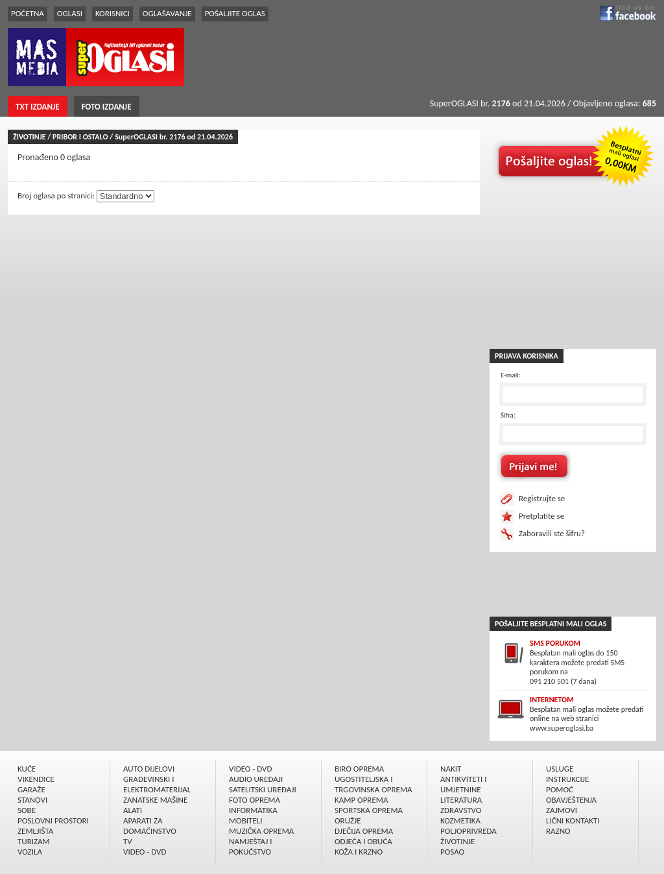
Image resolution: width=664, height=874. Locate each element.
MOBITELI (246, 820)
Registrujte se (542, 498)
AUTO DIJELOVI (148, 769)
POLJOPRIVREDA (468, 831)
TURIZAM (34, 841)
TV (127, 841)
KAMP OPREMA (361, 800)
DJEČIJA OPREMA (364, 831)
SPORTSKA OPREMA (369, 810)
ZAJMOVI (561, 810)
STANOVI (32, 800)
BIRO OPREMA (359, 769)
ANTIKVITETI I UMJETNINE (463, 784)
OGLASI (69, 13)
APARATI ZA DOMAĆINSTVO (149, 826)
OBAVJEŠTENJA (571, 800)
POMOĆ (559, 789)
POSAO (452, 851)
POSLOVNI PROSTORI (53, 820)
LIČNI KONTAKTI (573, 820)
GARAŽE (31, 789)
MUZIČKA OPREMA (261, 831)
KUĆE (27, 769)
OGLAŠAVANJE (167, 13)
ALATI (132, 810)
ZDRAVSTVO (460, 810)
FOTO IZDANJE (107, 107)
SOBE (27, 810)
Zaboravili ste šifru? (552, 533)
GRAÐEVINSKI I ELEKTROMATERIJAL (157, 784)
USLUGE (559, 769)
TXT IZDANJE (38, 107)
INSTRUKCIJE (567, 779)
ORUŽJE (348, 820)
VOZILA (30, 851)
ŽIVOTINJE (457, 841)
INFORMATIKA (253, 810)
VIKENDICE (36, 779)
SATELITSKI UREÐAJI (262, 789)
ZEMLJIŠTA (35, 831)
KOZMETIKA (460, 820)
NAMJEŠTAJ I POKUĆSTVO (250, 846)
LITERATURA (461, 800)
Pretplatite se (541, 516)
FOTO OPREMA (254, 800)
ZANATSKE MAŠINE (155, 800)
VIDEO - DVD (144, 851)
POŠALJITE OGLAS (235, 13)
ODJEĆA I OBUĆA (363, 841)
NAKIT (450, 769)
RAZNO (558, 831)
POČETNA (27, 13)
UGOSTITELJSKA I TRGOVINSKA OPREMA (373, 784)
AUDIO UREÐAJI (256, 779)
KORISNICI (112, 13)
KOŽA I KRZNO (359, 851)
